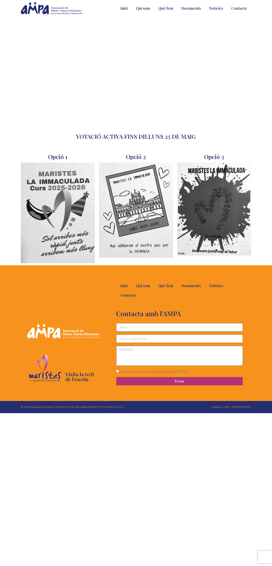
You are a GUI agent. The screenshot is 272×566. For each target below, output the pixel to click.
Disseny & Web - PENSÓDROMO (231, 406)
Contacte (239, 8)
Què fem (165, 8)
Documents (191, 8)
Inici (124, 8)
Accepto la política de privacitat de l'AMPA (154, 372)
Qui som (143, 8)
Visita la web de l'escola (79, 376)
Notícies (216, 8)
